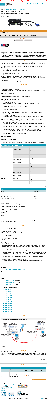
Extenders (7, 9)
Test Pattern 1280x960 (7, 293)
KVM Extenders (13, 9)
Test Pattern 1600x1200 (7, 301)
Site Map (37, 3)
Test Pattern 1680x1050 (7, 303)
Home (25, 3)
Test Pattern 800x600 (7, 289)
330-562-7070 (6, 385)
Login (46, 3)
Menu (28, 3)
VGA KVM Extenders (21, 9)
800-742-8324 (9, 387)
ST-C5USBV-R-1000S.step (8, 284)
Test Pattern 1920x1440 (7, 309)
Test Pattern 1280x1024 (7, 295)
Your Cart (42, 3)
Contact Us (32, 3)
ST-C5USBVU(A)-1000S (7, 276)
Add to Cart (43, 379)
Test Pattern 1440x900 (7, 299)
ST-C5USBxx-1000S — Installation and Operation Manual (14, 269)
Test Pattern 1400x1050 (7, 297)
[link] (11, 394)
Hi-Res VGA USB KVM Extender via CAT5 (11, 273)
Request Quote (36, 379)
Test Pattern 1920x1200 (7, 307)
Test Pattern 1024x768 (7, 291)
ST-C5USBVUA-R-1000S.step (8, 282)
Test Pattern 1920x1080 (7, 305)
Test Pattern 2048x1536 (7, 311)
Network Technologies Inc (6, 383)
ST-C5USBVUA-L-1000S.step (8, 280)
